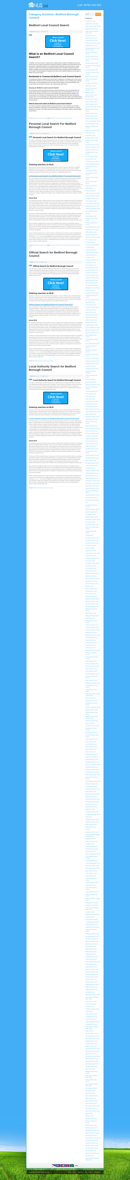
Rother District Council (91, 791)
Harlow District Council (91, 460)
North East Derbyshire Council (93, 650)
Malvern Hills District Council (92, 578)
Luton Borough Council (91, 571)
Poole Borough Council (91, 744)
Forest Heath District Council (92, 409)
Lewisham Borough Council (92, 558)
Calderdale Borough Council (92, 164)
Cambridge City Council (91, 170)
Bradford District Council (91, 113)
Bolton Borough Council (91, 101)
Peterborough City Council (92, 739)
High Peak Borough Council (92, 488)
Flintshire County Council (92, 406)
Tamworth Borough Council (92, 974)
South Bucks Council (91, 851)
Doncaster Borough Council (92, 307)
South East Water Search (92, 860)
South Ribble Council (91, 885)
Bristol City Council (90, 132)
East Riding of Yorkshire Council (91, 351)
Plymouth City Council (91, 741)
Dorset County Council (91, 309)
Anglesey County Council (92, 28)
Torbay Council (89, 1011)
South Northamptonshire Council (91, 879)
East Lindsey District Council (92, 343)
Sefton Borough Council (91, 824)
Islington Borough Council (92, 517)
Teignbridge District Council (92, 984)
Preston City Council (90, 751)
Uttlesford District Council (92, 1033)
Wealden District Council (91, 1066)
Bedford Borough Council (40, 118)
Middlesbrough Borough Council (91, 609)
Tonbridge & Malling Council (92, 1009)
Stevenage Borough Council (92, 933)
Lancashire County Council (92, 543)
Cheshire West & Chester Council (92, 219)
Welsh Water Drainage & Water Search (91, 1076)
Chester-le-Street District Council (91, 223)
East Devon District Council (92, 330)
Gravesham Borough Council (92, 428)
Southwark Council (90, 912)
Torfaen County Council (91, 1014)
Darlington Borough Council (92, 277)
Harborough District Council (92, 455)
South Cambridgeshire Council (93, 854)
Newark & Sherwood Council (92, 630)
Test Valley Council (90, 992)
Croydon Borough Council (92, 270)
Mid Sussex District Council (92, 606)
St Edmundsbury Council (91, 919)
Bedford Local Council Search (49, 25)
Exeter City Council (90, 399)
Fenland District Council (91, 404)
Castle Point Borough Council (93, 193)
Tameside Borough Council (92, 972)
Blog (86, 1172)
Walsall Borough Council (91, 1043)
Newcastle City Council (91, 632)
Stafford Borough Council (92, 924)
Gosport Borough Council (92, 425)
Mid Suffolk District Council (92, 604)
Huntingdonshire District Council (91, 506)
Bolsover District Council (91, 99)
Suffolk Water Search (91, 954)
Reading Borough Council (92, 759)
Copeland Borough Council (92, 252)
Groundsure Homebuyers (92, 436)
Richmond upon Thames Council (91, 778)
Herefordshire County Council (93, 480)
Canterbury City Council (91, 185)
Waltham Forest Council (91, 1046)
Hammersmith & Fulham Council (91, 452)
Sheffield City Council (91, 838)
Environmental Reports (91, 382)
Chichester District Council (92, 229)
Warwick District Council (91, 1053)
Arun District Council (90, 35)
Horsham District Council (91, 497)
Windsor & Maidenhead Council (91, 1121)
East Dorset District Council (92, 332)
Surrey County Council (91, 959)
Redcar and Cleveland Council (93, 764)
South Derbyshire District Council (92, 857)
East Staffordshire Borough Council (92, 355)
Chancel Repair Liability (91, 201)
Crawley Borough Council (92, 267)
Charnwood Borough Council (92, 203)
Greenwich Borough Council (92, 433)
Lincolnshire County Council (92, 563)
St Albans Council (90, 917)
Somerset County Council (92, 849)
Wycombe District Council (92, 1148)
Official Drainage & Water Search (92, 713)
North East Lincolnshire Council (91, 653)
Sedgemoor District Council (92, 822)
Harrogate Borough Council (92, 463)
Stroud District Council (91, 946)
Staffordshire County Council (92, 927)
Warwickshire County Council (93, 1056)
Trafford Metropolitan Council (92, 1021)
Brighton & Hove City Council (92, 130)
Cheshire (88, 213)
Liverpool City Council (91, 566)
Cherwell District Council (91, 211)
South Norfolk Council (91, 876)
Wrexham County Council (92, 1143)
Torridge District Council (91, 1016)
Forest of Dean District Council (93, 411)
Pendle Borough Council (91, 732)
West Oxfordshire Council (92, 1100)
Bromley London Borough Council (92, 141)
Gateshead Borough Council (92, 416)
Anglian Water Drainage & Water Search (92, 32)
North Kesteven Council (91, 661)
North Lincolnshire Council (92, 663)
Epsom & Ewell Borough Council (91, 387)
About (74, 1172)
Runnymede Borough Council (93, 799)
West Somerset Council (91, 1103)
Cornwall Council (90, 257)
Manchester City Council (91, 581)
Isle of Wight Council (90, 514)
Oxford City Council (90, 723)
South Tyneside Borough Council (91, 895)
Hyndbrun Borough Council (92, 509)
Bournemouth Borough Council (93, 106)
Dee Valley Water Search (92, 285)
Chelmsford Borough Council (92, 206)
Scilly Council (89, 816)
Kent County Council (90, 522)
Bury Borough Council (91, 159)
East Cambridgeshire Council (92, 327)
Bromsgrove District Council (92, 144)
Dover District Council (91, 312)
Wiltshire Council (90, 1116)
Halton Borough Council (91, 446)
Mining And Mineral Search (92, 615)
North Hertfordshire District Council (92, 657)
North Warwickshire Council (92, 673)
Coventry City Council (91, 262)
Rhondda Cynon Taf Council (92, 772)
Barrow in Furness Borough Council (92, 59)
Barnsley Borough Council (92, 56)
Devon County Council (91, 304)
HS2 (87, 502)
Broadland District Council (92, 138)
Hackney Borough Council (92, 443)
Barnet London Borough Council (91, 53)
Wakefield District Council (92, 1041)
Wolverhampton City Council (92, 1133)
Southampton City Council (92, 902)
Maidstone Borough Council (92, 573)
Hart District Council (90, 468)
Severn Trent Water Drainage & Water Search (93, 835)
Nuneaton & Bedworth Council (93, 707)
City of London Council (91, 239)
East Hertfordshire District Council (92, 340)
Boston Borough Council (91, 104)
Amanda (45, 262)
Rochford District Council (91, 786)
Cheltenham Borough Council (93, 208)
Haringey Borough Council (92, 458)
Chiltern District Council (91, 232)
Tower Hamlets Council (91, 1019)
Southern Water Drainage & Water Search (92, 908)
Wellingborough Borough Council (91, 1072)
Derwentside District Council (92, 299)
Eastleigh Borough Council (92, 363)
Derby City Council (90, 290)
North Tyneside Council (91, 671)
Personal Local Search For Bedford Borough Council (63, 245)
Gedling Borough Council (92, 419)
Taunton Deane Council (91, 979)
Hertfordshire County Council (92, 483)
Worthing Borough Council (92, 1140)
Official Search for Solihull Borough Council (92, 717)
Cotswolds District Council (92, 260)
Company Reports (90, 247)
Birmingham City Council (91, 83)
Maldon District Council (91, 576)
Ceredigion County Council (92, 198)
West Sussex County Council (92, 1105)
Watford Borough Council (92, 1058)
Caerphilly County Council (92, 161)
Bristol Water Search (90, 135)
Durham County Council (91, 320)
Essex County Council (91, 393)
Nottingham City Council (91, 700)
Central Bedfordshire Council (92, 196)
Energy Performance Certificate (90, 372)
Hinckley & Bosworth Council (92, 495)
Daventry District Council (91, 282)
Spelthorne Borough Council (92, 914)
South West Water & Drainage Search (93, 899)
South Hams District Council (92, 865)
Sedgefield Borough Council (92, 819)
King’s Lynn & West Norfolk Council (92, 528)
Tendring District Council (91, 989)
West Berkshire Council (91, 1088)
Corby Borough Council (91, 255)
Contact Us (80, 1172)
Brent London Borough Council (93, 121)
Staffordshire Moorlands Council (91, 930)
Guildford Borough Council (92, 438)
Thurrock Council (90, 1006)
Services (88, 829)
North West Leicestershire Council (92, 677)
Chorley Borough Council (92, 234)
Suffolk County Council (91, 951)
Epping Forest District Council (93, 384)
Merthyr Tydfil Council (91, 593)
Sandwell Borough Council (92, 811)
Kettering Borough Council (92, 524)
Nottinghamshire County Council (91, 703)
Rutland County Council (91, 804)
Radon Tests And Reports (92, 757)
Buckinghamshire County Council (92, 153)
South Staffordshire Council (92, 891)
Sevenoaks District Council (92, 832)
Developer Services (90, 302)
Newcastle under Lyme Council (93, 635)
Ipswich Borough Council (91, 512)
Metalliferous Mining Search (92, 598)
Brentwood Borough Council (92, 123)
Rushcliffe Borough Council (92, 801)
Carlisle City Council (90, 190)
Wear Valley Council (90, 1069)
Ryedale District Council (91, 806)
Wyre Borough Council (91, 1150)
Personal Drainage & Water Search (92, 735)
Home (69, 1172)
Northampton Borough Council (93, 683)
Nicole (46, 31)
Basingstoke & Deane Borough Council (93, 66)
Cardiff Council (89, 188)
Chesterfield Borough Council (93, 227)
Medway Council (89, 586)
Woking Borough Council (91, 1127)
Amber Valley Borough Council (93, 26)
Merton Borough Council (91, 596)
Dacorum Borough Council (92, 275)
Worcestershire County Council (93, 1138)
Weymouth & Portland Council (93, 1111)
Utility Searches (89, 1031)
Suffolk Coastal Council (91, 949)
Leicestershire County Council (93, 553)
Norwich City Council (91, 698)
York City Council (90, 1155)
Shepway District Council (92, 841)
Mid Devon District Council (92, 601)
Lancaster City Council (91, 545)
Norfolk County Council (91, 642)
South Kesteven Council (91, 870)
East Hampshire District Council (91, 336)
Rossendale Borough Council (92, 789)
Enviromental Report (90, 379)
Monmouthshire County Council (91, 621)
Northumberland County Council (91, 690)
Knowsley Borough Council (92, 538)
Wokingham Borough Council (92, 1130)
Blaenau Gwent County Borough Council (91, 95)
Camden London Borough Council (92, 178)
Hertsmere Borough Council (92, 485)
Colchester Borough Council (92, 244)
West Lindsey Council (91, 1098)
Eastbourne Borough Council (92, 361)
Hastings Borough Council (92, 473)
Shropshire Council (90, 843)
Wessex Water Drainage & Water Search (92, 1084)
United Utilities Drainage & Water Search (92, 1027)
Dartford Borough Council (92, 280)
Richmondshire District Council (93, 781)
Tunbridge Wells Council (91, 1024)
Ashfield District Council (91, 38)
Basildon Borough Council (92, 63)
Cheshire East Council (91, 216)
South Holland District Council (93, 868)
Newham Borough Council (92, 637)
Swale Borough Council (91, 966)
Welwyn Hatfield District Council (91, 1080)
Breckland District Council (92, 118)
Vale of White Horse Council (92, 1038)
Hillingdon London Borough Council (92, 491)
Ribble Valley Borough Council (93, 774)
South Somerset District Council (91, 888)
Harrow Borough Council (91, 465)
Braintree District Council (91, 116)
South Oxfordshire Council (92, 882)
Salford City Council (90, 809)
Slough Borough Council (91, 846)
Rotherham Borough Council (92, 794)
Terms (90, 1172)
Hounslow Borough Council (92, 500)
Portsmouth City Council (91, 746)
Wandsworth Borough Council (93, 1048)
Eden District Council (91, 366)
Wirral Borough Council (91, 1125)
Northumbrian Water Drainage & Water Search (93, 694)
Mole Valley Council (90, 618)
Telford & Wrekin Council (91, 987)
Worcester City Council (91, 1135)
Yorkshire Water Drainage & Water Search (92, 1159)
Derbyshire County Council (92, 293)
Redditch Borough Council (92, 767)
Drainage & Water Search (92, 315)
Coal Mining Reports (90, 242)
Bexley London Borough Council (91, 80)
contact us (37, 236)
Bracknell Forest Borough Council (92, 110)
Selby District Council (91, 827)
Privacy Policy (97, 1172)
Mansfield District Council (92, 583)
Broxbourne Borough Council (92, 147)
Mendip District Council (91, 591)
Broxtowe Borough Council (92, 149)
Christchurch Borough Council (93, 237)
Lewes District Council (91, 555)
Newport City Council (91, 640)
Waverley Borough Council (92, 1063)
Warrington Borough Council (92, 1051)
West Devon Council (90, 1090)
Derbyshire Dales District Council (91, 296)
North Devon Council (91, 645)
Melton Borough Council (91, 588)
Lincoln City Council (90, 560)
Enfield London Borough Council (91, 376)
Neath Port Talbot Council (92, 625)
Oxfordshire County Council (92, 725)
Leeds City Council (90, 548)
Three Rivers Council (91, 1004)
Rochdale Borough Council (92, 783)
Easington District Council (92, 325)
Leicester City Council (91, 550)
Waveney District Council (92, 1061)
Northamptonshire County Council (92, 686)
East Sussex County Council (92, 358)
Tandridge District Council (92, 977)
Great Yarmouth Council (91, 431)
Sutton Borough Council (91, 964)
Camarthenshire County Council (91, 167)
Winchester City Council (91, 1118)
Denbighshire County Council (92, 287)
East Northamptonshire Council (91, 346)
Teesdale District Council (91, 982)
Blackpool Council (90, 92)
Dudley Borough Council (91, 317)
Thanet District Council (91, 1001)
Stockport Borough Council (92, 936)
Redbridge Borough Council (92, 762)
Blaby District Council (91, 85)
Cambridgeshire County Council (91, 174)
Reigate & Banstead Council (92, 769)
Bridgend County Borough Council (92, 127)
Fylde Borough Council (91, 414)
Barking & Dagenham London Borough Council (93, 49)
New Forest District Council (92, 627)
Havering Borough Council (92, 478)
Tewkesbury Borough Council (92, 994)
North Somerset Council (91, 668)
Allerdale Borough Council (92, 23)
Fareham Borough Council (92, 401)
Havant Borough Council (91, 475)
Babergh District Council (91, 45)
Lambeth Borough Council (92, 540)
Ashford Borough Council (92, 40)
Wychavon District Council (92, 1145)
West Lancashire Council (92, 1095)
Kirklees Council (89, 535)
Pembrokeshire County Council (91, 729)
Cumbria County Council (91, 272)
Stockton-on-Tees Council (92, 938)
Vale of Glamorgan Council (92, 1036)
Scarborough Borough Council (93, 814)
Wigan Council (89, 1113)
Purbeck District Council (91, 754)
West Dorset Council (90, 1093)
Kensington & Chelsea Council (93, 519)
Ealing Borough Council (91, 322)
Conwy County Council (91, 249)
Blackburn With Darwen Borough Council (91, 89)
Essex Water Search (90, 396)
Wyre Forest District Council (92, 1153)
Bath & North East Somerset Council (92, 73)
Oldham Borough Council (92, 720)
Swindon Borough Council (92, 969)
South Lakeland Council (91, 873)
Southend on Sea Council (92, 905)
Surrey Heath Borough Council (93, 961)
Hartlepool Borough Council (92, 470)
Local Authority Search (91, 568)
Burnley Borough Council (92, 156)
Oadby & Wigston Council (92, 709)
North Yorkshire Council (91, 680)
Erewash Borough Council (92, 391)
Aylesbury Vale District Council (93, 43)
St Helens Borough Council (92, 922)
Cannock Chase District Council (91, 182)
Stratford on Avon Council (92, 944)
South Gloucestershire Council (93, 863)
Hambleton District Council (92, 448)
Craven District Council (91, 265)
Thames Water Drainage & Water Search (92, 998)
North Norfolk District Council (92, 666)
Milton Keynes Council (91, 613)
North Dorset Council (91, 647)
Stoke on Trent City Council (92, 941)
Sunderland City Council (91, 956)
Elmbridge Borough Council (92, 368)
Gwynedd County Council (92, 441)
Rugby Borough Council (91, 796)
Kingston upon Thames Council (91, 532)
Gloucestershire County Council (91, 422)
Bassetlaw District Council (92, 70)
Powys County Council (91, 749)
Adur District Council (90, 21)
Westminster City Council (92, 1108)
